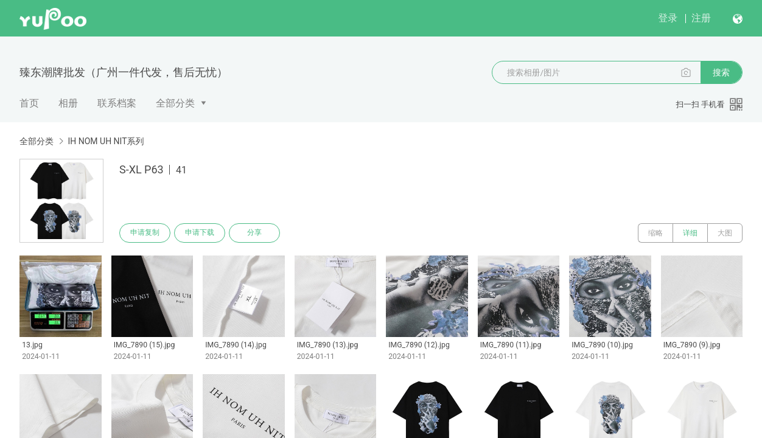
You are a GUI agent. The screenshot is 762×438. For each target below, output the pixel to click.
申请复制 (144, 233)
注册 (701, 18)
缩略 (655, 233)
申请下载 (199, 233)
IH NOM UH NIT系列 (106, 141)
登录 (667, 18)
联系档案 (116, 103)
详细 (690, 233)
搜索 (721, 72)
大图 (725, 233)
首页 (29, 103)
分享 (254, 233)
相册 (68, 103)
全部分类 (175, 103)
